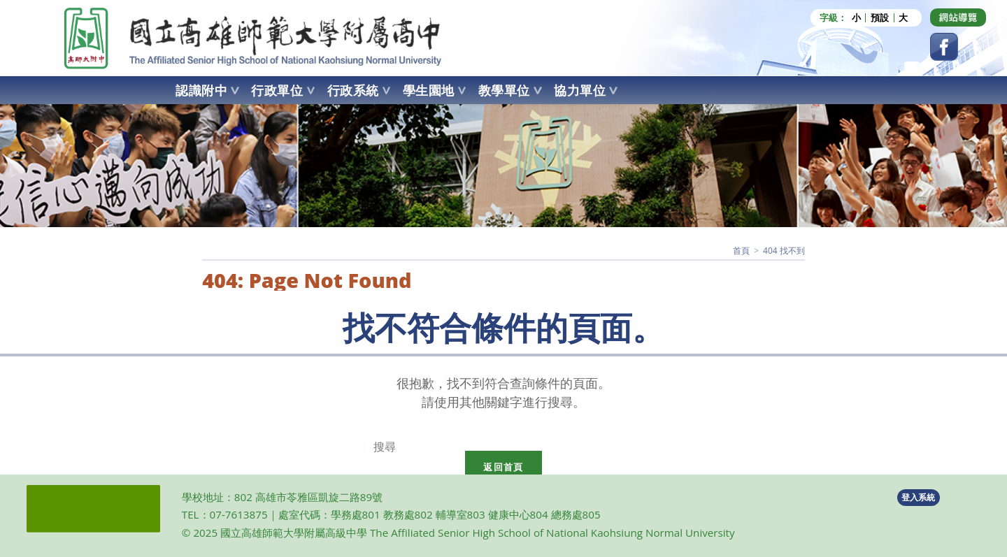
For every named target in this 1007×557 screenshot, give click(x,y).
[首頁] (741, 250)
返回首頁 (503, 467)
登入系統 (918, 497)
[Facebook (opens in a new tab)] (944, 47)
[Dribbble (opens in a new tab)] (958, 17)
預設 (880, 17)
